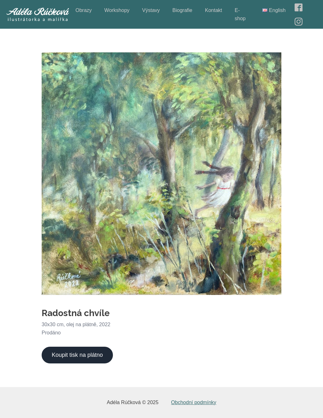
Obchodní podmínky (193, 402)
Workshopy (117, 10)
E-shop (240, 14)
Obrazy (83, 10)
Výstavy (151, 10)
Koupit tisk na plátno (77, 355)
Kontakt (213, 10)
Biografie (182, 10)
